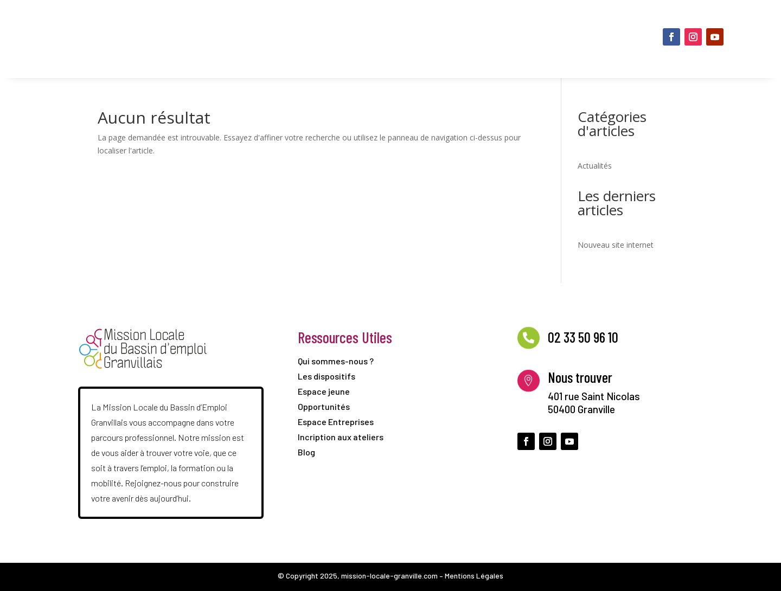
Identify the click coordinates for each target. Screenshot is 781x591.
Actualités (595, 165)
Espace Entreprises (521, 56)
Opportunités (532, 22)
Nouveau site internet (616, 245)
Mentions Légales (474, 575)
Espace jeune (459, 22)
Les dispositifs (385, 22)
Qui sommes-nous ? (303, 22)
